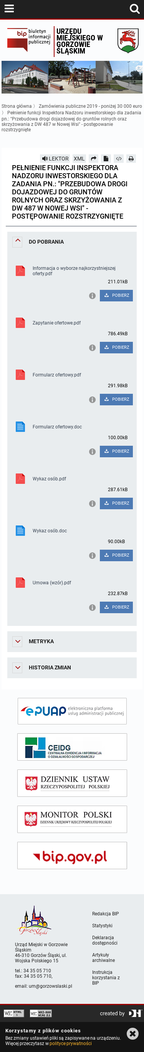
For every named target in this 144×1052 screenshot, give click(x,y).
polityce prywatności (71, 1043)
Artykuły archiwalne (103, 957)
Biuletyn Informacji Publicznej (28, 41)
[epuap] (72, 711)
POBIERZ (116, 295)
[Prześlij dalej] (94, 158)
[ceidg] (72, 747)
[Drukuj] (131, 158)
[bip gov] (72, 855)
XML (79, 159)
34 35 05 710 (37, 970)
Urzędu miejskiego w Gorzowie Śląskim (79, 41)
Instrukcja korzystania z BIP (106, 978)
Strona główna (17, 106)
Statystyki (102, 925)
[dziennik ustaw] (72, 783)
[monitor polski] (72, 819)
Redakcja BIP (105, 914)
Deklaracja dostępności (105, 940)
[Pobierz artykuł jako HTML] (119, 158)
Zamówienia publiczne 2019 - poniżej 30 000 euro (90, 106)
